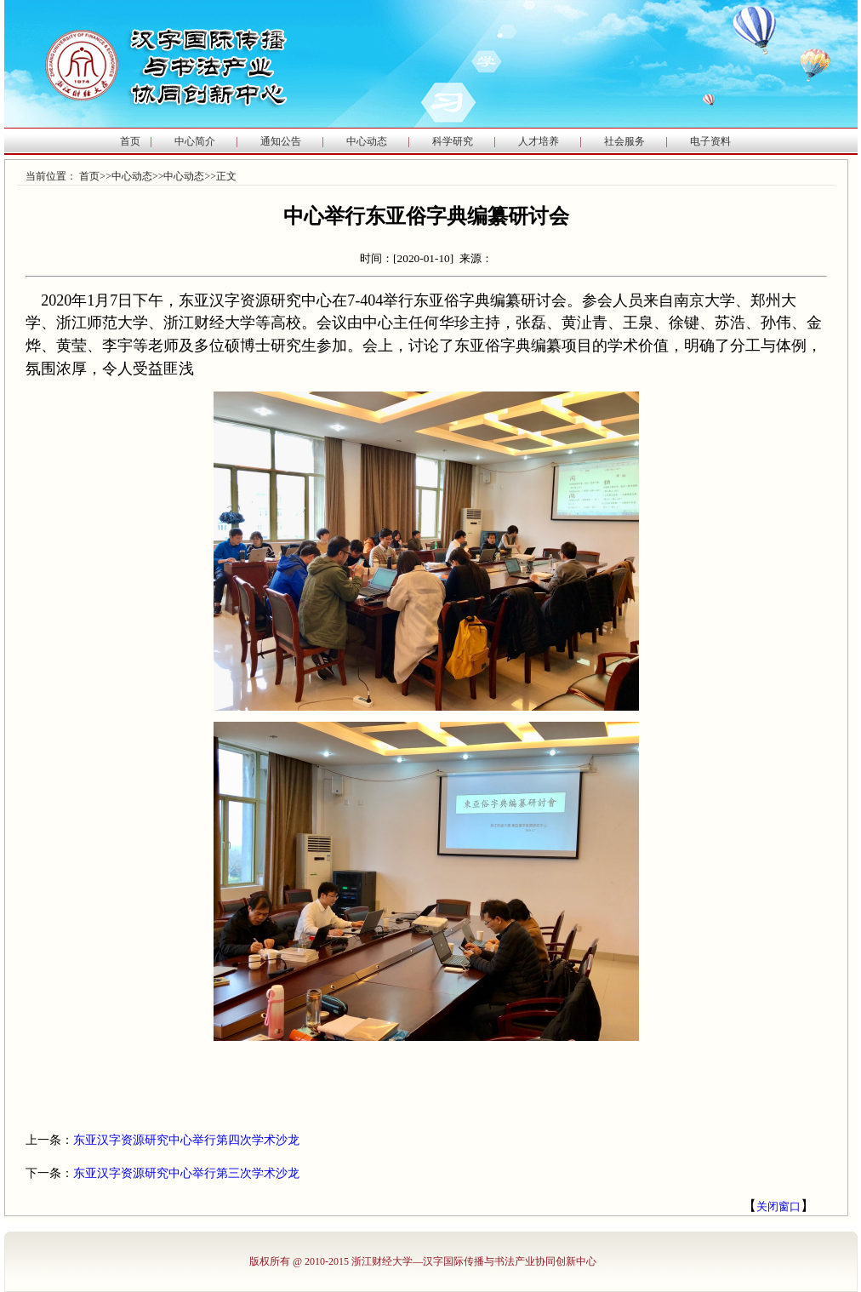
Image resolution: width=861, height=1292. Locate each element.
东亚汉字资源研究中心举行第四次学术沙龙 (186, 1140)
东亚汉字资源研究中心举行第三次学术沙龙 (186, 1173)
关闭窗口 (778, 1206)
